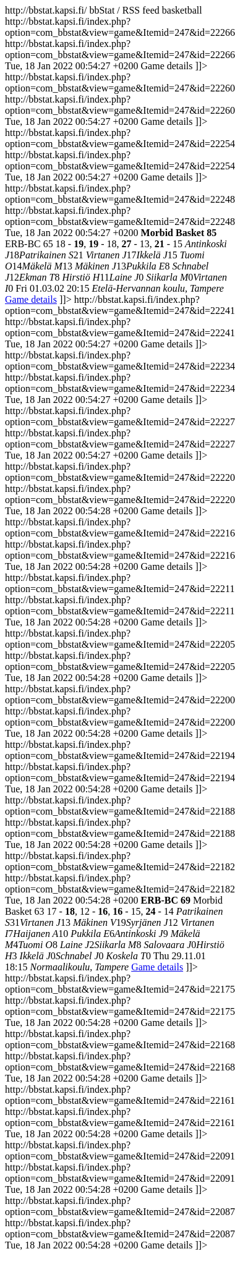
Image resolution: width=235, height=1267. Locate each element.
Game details (31, 299)
